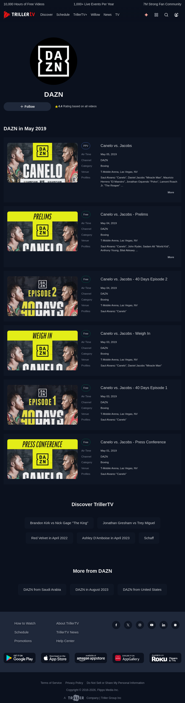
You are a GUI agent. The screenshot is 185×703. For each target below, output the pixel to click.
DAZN (104, 160)
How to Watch (25, 623)
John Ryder (134, 246)
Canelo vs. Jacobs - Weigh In (125, 333)
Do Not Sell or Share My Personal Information (115, 683)
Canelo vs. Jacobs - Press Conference (133, 442)
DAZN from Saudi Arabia (42, 589)
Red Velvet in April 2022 (49, 538)
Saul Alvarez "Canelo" (114, 177)
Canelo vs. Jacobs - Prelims (124, 214)
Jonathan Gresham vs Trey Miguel (129, 523)
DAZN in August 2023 (91, 589)
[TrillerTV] (19, 14)
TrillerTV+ (80, 14)
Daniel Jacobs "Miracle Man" (145, 177)
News (108, 14)
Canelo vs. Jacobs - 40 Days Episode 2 (134, 279)
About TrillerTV (67, 623)
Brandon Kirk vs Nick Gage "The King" (59, 523)
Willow (95, 14)
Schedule (62, 14)
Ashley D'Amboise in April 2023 (106, 538)
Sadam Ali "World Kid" (156, 246)
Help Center (65, 641)
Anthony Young (110, 250)
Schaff (149, 538)
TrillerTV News (67, 632)
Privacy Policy (74, 683)
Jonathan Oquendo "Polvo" (142, 181)
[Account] (176, 15)
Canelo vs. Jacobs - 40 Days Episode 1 (134, 388)
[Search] (166, 15)
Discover (46, 14)
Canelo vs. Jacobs (116, 146)
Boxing (105, 165)
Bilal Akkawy (127, 250)
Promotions (23, 641)
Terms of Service (51, 683)
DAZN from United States (142, 589)
